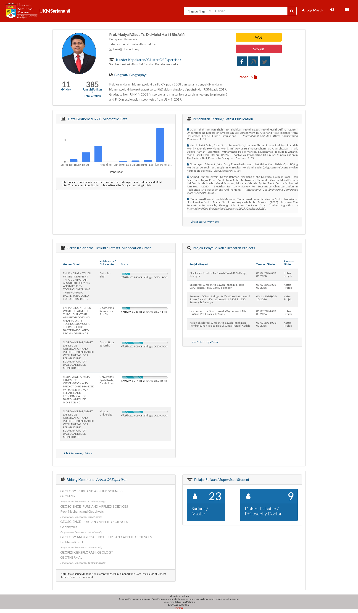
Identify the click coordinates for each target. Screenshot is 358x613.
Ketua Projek (288, 274)
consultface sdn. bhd (107, 344)
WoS (259, 37)
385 (92, 84)
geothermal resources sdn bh (107, 311)
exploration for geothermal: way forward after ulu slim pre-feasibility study (219, 312)
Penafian (179, 608)
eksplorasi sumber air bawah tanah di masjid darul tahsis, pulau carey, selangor (217, 286)
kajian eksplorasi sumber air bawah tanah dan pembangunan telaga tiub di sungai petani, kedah (220, 324)
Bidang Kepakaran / (96, 479)
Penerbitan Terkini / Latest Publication (222, 119)
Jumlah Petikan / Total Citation (92, 93)
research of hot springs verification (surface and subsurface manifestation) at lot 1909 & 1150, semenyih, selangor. (220, 299)
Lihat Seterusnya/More (205, 221)
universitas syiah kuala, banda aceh (107, 380)
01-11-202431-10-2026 (266, 298)
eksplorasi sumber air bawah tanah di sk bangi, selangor (218, 274)
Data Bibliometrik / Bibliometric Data (96, 119)
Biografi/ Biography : (130, 74)
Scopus (258, 49)
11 (65, 84)
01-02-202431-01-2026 (266, 324)
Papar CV (248, 77)
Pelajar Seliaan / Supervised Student (221, 479)
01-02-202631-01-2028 (266, 274)
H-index (66, 89)
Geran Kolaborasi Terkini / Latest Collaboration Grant (108, 247)
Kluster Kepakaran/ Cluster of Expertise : (148, 59)
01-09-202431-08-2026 (266, 312)
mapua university (106, 413)
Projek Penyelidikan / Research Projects (223, 247)
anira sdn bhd (105, 275)
